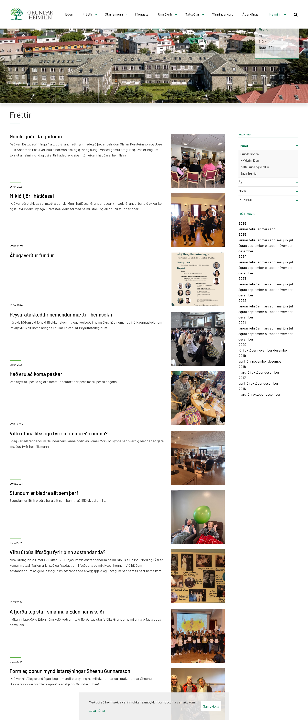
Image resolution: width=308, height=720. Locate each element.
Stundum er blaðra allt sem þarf (44, 493)
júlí (291, 240)
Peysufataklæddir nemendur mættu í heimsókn (61, 314)
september (256, 245)
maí (280, 240)
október (271, 245)
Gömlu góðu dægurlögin (36, 136)
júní (286, 240)
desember (245, 251)
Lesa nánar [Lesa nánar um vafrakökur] (97, 710)
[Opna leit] (295, 14)
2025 (242, 234)
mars (265, 229)
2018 (242, 367)
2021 (242, 322)
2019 (242, 356)
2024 (242, 256)
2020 (242, 344)
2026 (242, 223)
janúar (243, 229)
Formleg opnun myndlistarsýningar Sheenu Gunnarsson (70, 671)
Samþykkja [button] (211, 706)
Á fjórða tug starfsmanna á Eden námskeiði (57, 611)
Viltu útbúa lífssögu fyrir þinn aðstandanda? (57, 552)
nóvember (285, 245)
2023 (242, 278)
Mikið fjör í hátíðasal (32, 196)
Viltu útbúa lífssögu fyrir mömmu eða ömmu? (58, 433)
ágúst (243, 245)
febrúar (255, 229)
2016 (242, 389)
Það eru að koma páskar (36, 374)
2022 (242, 300)
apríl (273, 229)
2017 (242, 378)
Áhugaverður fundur (32, 255)
